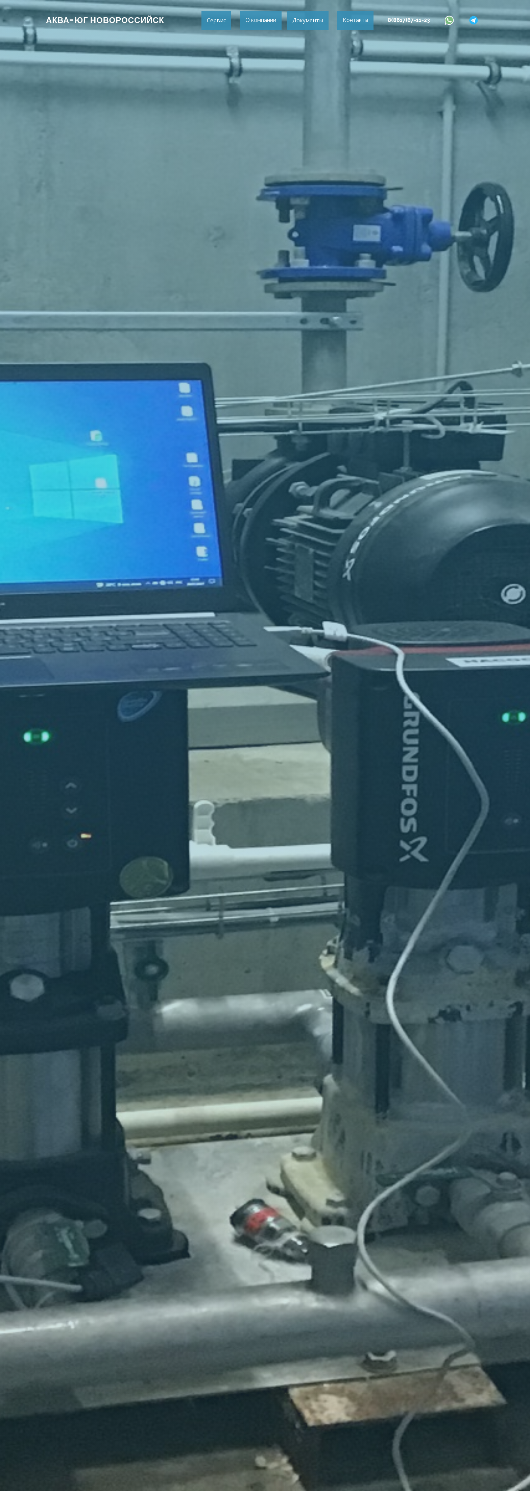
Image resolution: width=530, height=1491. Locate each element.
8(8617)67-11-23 (409, 20)
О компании (260, 20)
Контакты (355, 20)
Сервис (216, 20)
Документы (307, 20)
